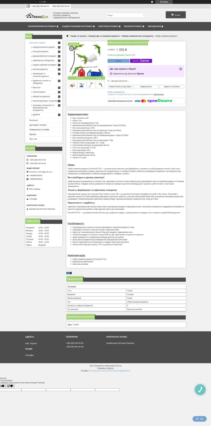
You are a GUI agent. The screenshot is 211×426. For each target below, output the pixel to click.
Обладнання (154, 26)
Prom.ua (118, 366)
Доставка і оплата (37, 125)
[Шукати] (144, 15)
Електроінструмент (108, 26)
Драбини (36, 115)
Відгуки (32, 134)
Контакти (33, 120)
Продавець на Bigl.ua (105, 368)
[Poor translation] (10, 386)
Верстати (36, 87)
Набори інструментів (41, 96)
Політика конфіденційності (120, 371)
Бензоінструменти (40, 69)
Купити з (141, 61)
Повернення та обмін (39, 129)
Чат (199, 419)
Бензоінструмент (133, 26)
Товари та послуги (78, 36)
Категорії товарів (37, 43)
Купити (118, 61)
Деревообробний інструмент (44, 56)
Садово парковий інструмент (77, 26)
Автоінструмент (39, 92)
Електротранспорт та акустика (45, 101)
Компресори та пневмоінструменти (104, 36)
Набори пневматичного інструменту (138, 36)
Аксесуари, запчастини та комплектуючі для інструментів (43, 107)
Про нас (33, 139)
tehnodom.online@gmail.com (40, 172)
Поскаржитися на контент (99, 371)
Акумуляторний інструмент (42, 26)
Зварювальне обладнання (43, 60)
